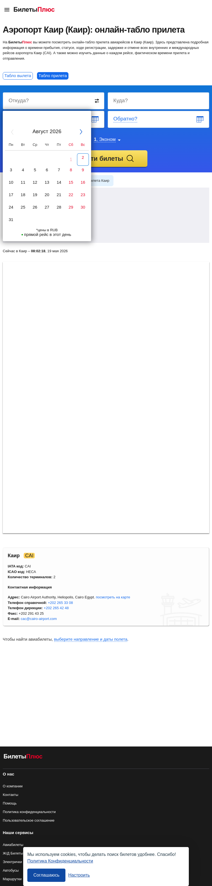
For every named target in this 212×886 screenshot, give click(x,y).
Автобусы (11, 870)
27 (47, 207)
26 (35, 207)
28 (59, 207)
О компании (13, 786)
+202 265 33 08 (60, 603)
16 (83, 182)
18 (23, 194)
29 (71, 207)
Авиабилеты (13, 845)
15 (71, 182)
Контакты (10, 795)
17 (11, 194)
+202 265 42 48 (56, 608)
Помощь (10, 803)
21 (59, 194)
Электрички (12, 862)
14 (59, 182)
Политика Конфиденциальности (60, 861)
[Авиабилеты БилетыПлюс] (23, 757)
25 (23, 207)
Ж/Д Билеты (13, 853)
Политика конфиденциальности (29, 812)
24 (11, 207)
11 (23, 182)
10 (11, 182)
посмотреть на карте (113, 597)
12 (35, 182)
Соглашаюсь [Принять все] (46, 875)
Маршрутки (12, 879)
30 (83, 207)
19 (35, 194)
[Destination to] (159, 101)
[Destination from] (54, 101)
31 (11, 219)
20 (47, 194)
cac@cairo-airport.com (39, 619)
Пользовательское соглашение (28, 820)
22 (71, 194)
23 (83, 194)
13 (47, 182)
